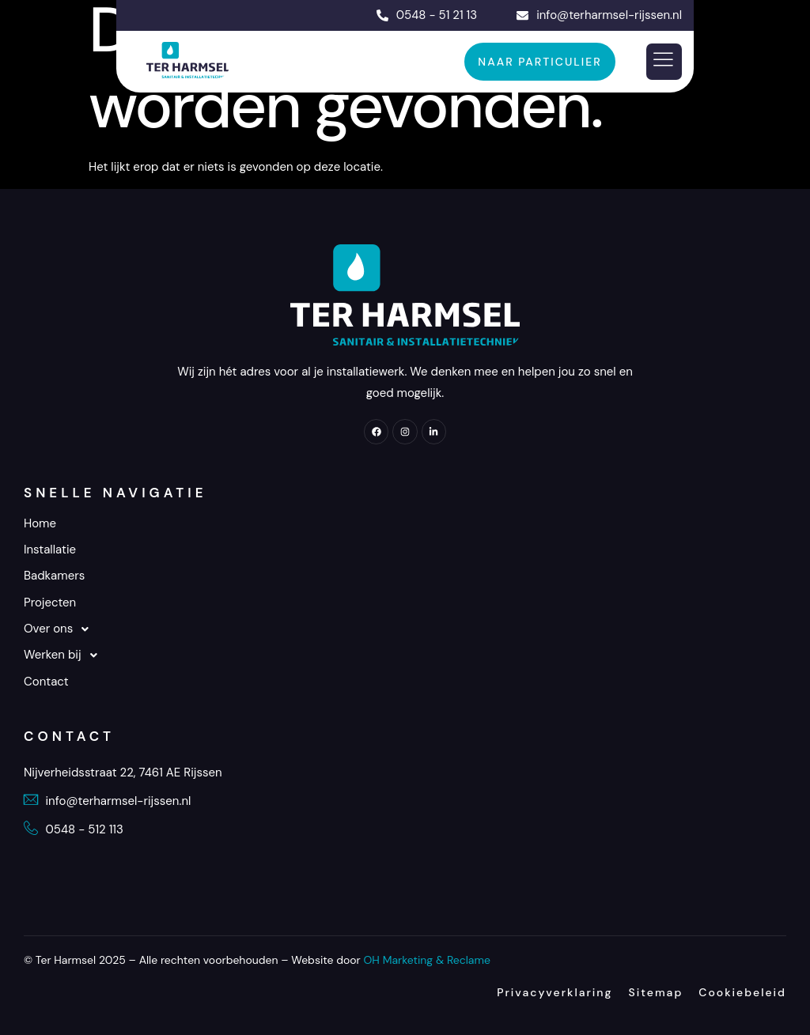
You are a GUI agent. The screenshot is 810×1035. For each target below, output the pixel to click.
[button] (405, 629)
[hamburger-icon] (664, 62)
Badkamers (54, 576)
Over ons (60, 629)
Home (40, 523)
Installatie (50, 549)
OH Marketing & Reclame (427, 960)
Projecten (50, 602)
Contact (46, 681)
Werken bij (65, 655)
